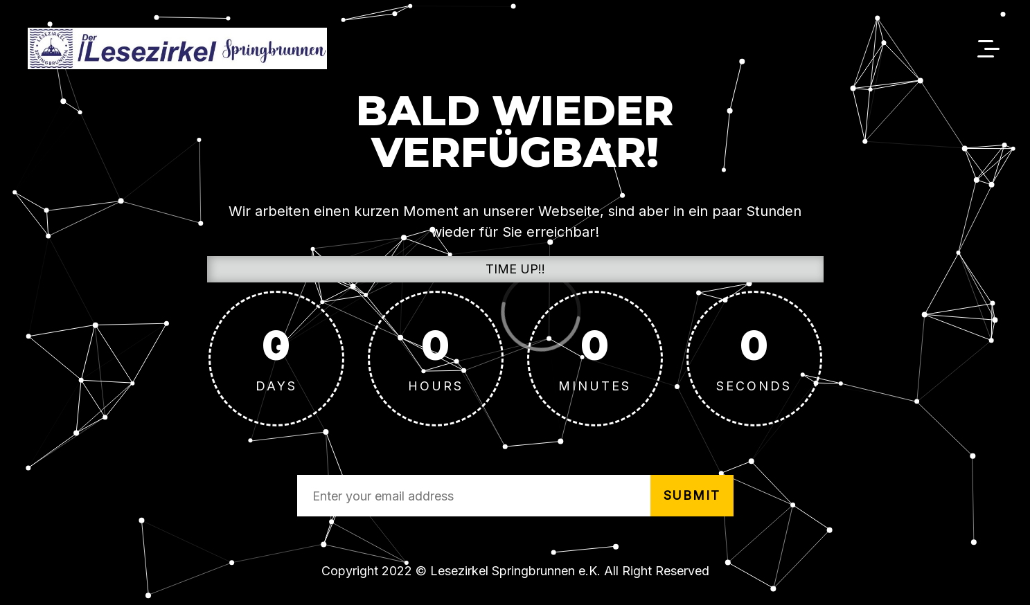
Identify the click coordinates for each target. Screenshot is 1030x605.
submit (692, 495)
